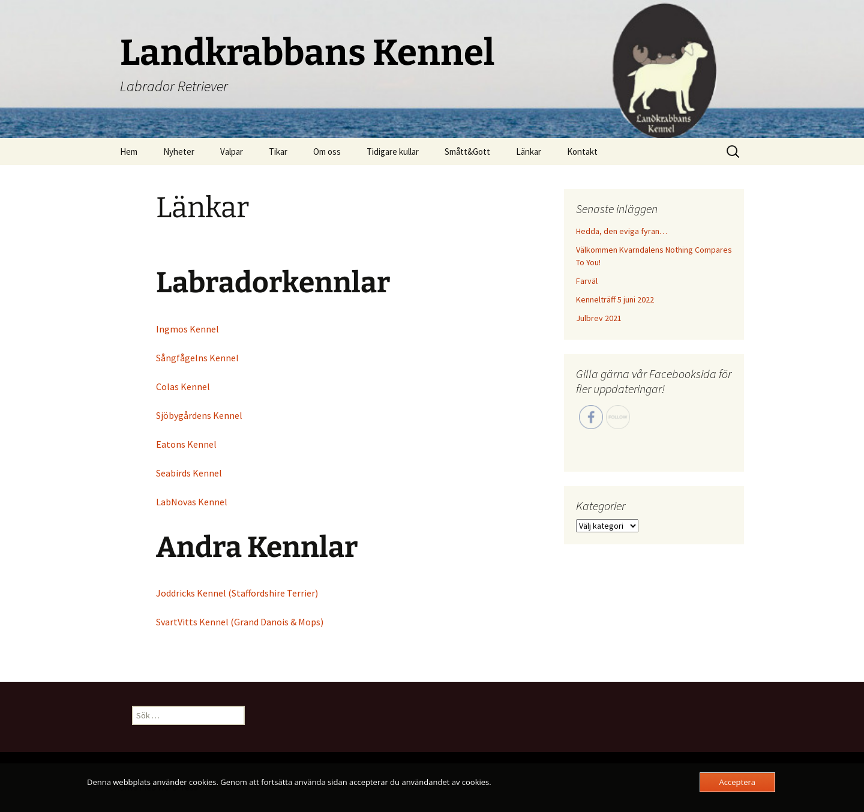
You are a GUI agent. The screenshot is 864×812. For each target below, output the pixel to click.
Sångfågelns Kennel (197, 358)
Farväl (587, 280)
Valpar (231, 151)
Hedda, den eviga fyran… (621, 231)
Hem (128, 151)
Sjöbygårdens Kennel (199, 415)
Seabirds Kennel (189, 473)
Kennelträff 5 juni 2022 (615, 299)
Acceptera (737, 782)
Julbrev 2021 (599, 318)
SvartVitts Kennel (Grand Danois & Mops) (239, 622)
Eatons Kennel (186, 444)
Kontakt (582, 151)
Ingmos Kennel (187, 329)
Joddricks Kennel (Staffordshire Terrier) (237, 593)
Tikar (278, 151)
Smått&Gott (467, 151)
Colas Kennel (183, 386)
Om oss (327, 151)
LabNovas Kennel (191, 502)
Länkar (528, 151)
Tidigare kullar (393, 151)
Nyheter (178, 151)
